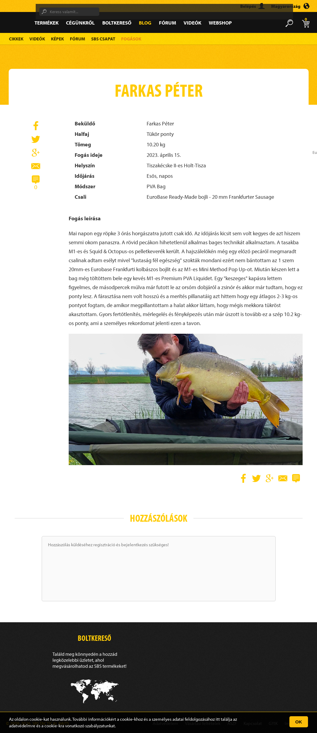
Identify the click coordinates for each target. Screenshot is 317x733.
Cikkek (16, 39)
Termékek (46, 22)
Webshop (220, 22)
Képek (57, 39)
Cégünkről (80, 22)
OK (298, 721)
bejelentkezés (134, 544)
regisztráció (104, 544)
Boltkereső (116, 22)
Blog (145, 22)
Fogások (131, 39)
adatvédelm (20, 726)
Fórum (167, 22)
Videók (192, 22)
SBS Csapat (103, 39)
